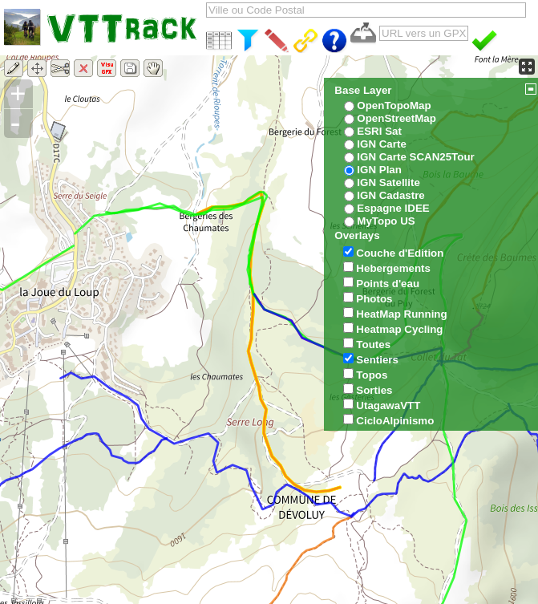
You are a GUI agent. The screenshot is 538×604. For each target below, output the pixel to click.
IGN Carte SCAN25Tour (415, 157)
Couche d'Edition (399, 253)
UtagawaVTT (388, 405)
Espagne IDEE (393, 208)
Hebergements (393, 268)
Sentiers (377, 360)
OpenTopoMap (394, 105)
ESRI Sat (379, 131)
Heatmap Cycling (399, 329)
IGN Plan (379, 170)
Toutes (373, 344)
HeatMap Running (401, 314)
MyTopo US (386, 221)
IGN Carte (381, 144)
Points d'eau (387, 284)
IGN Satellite (388, 182)
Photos (374, 299)
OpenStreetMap (396, 118)
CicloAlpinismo (395, 421)
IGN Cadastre (390, 195)
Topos (371, 375)
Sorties (374, 390)
